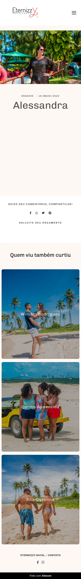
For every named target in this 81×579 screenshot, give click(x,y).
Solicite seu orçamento (40, 222)
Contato (54, 555)
